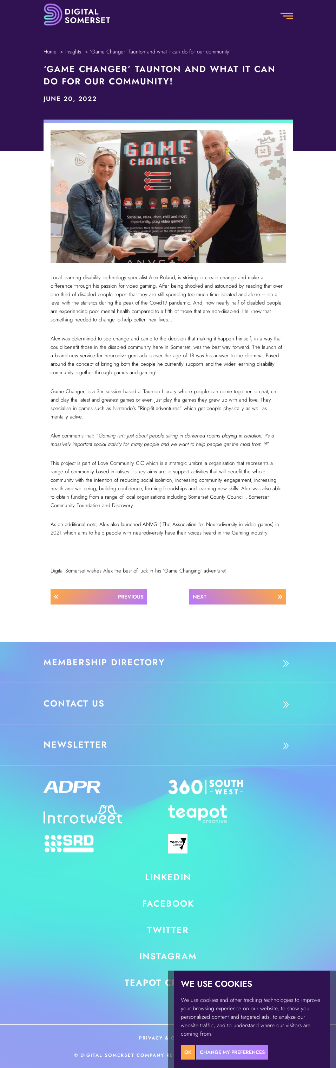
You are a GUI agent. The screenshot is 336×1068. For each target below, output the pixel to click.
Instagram (168, 956)
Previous (131, 597)
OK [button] (187, 1052)
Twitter (168, 929)
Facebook (168, 903)
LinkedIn (168, 877)
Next (199, 597)
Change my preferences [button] (232, 1052)
